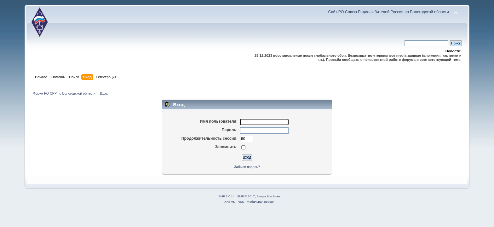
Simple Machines (268, 196)
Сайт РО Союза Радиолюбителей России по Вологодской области (388, 12)
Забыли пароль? (247, 167)
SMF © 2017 (246, 196)
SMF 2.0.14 (226, 196)
